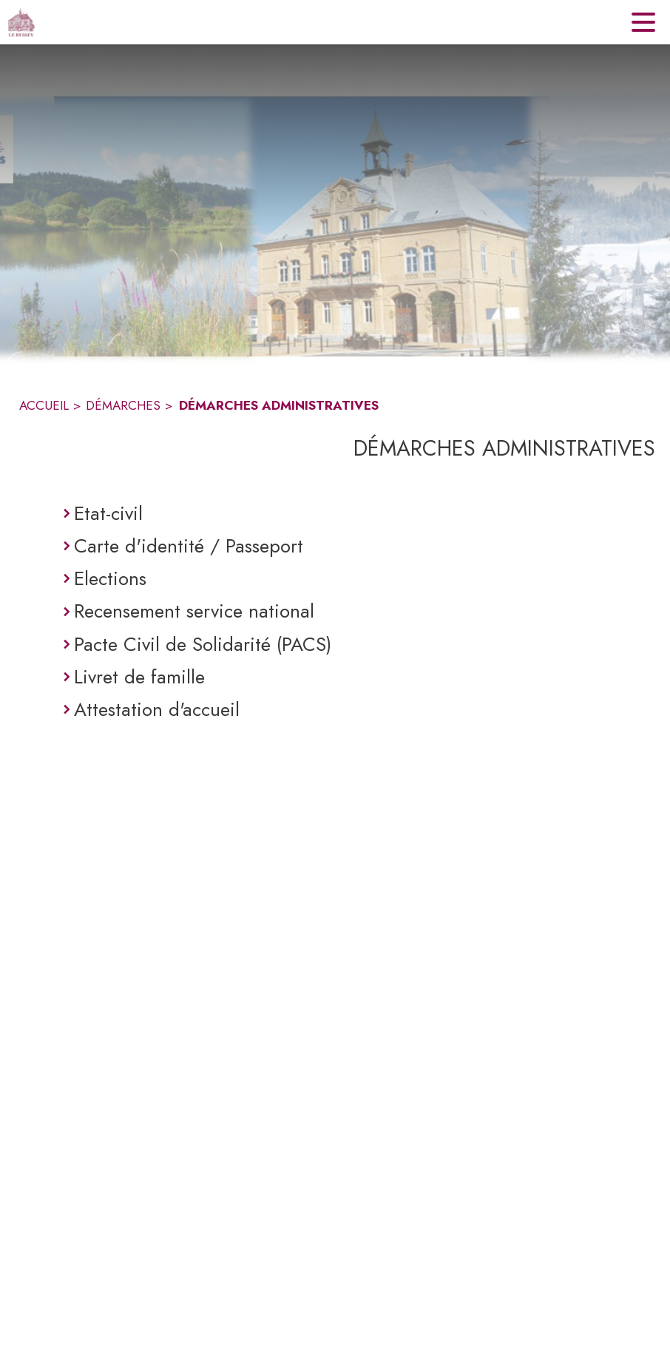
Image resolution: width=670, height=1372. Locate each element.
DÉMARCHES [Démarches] (123, 405)
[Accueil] (21, 22)
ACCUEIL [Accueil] (44, 405)
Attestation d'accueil (157, 709)
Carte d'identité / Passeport (188, 545)
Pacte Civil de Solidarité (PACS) (202, 644)
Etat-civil (108, 513)
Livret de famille (139, 676)
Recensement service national (194, 611)
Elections (110, 578)
